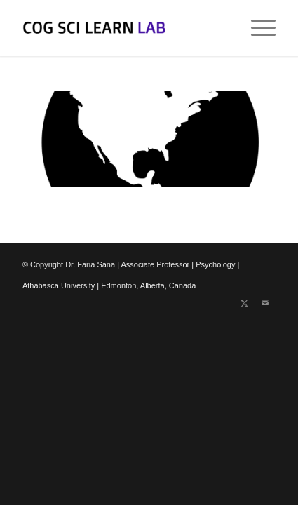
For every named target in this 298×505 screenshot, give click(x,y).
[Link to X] (244, 303)
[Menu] (256, 28)
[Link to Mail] (265, 303)
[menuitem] (256, 28)
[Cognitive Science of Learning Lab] (123, 28)
